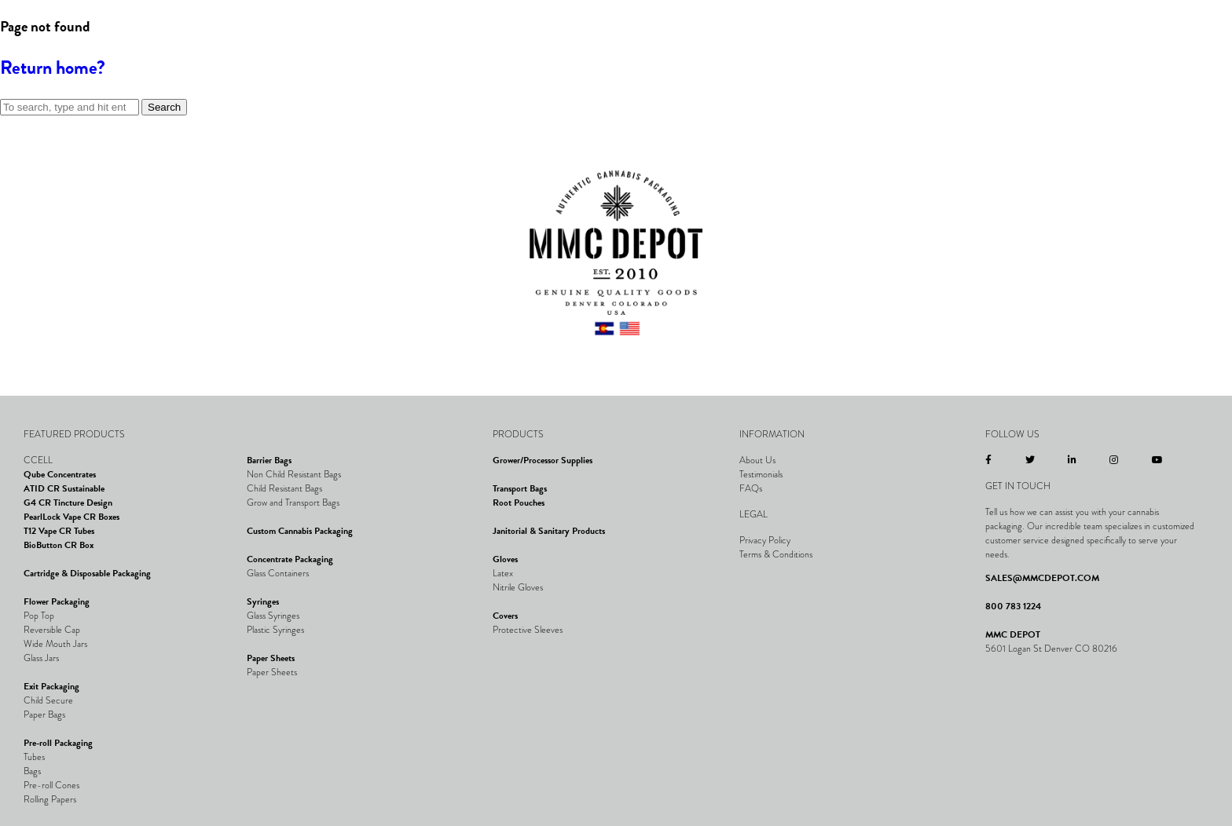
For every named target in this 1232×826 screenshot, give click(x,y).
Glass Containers (278, 573)
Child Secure (48, 700)
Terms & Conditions (775, 554)
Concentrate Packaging (290, 559)
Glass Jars (41, 658)
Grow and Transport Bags (293, 502)
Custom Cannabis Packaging (300, 531)
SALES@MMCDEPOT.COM (1042, 578)
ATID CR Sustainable (64, 488)
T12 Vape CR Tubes (59, 531)
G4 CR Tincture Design (68, 502)
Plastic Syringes (275, 630)
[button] (35, 51)
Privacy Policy (764, 540)
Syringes (263, 601)
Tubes (34, 757)
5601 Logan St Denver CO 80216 (1051, 648)
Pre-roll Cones (51, 785)
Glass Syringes (273, 616)
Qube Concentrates (60, 474)
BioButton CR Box (59, 545)
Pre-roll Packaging (58, 743)
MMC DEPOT (1012, 634)
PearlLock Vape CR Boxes (71, 517)
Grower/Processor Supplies (542, 460)
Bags (32, 771)
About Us (757, 460)
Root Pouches (518, 502)
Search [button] (164, 107)
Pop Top (39, 616)
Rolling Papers (50, 799)
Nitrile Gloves (518, 587)
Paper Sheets (271, 658)
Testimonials (761, 474)
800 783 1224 (1013, 606)
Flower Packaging (57, 601)
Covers (505, 616)
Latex (503, 573)
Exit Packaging (51, 686)
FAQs (750, 488)
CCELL (38, 460)
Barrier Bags (269, 460)
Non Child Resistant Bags (294, 474)
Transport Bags (520, 488)
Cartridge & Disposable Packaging (87, 573)
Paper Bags (44, 714)
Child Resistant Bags (284, 488)
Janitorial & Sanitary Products (549, 531)
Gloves (505, 559)
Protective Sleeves (528, 630)
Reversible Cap (52, 630)
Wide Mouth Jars (55, 644)
